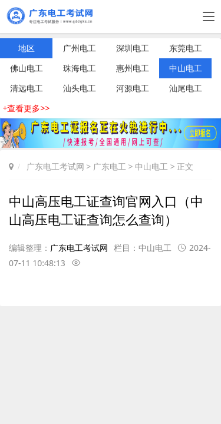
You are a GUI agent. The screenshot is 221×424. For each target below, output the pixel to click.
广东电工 (109, 166)
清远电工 (26, 88)
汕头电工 (79, 88)
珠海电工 (79, 68)
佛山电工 (26, 68)
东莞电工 (185, 48)
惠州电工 (132, 68)
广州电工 (79, 48)
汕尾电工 (185, 88)
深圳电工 (132, 48)
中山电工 (185, 68)
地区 (26, 48)
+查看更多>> (26, 108)
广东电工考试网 (55, 166)
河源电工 (132, 88)
